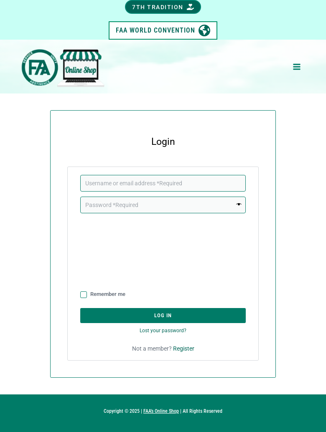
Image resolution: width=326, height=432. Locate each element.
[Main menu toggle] (296, 66)
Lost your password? (163, 330)
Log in (163, 315)
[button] (163, 7)
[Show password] (239, 205)
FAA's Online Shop (161, 411)
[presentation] (114, 251)
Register (183, 348)
